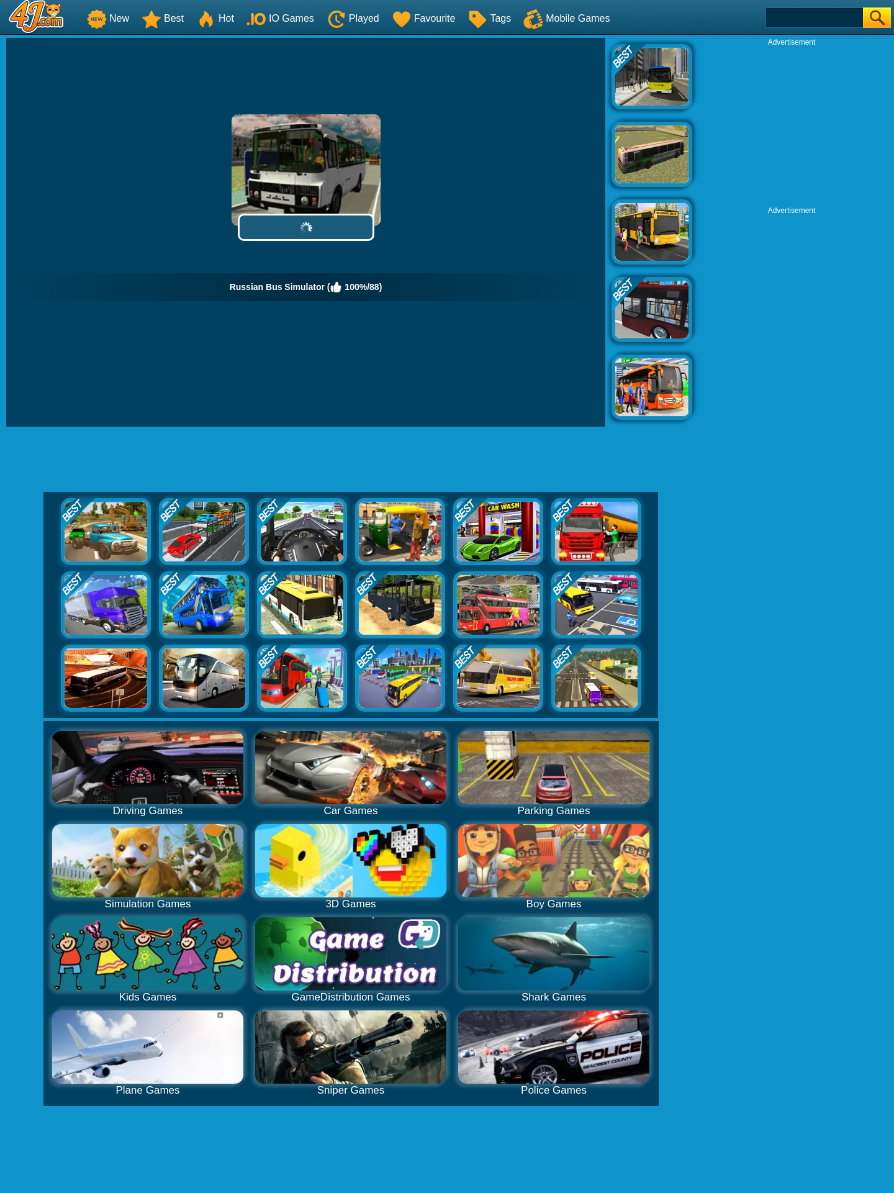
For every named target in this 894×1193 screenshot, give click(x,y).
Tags (489, 18)
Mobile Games (566, 18)
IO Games (280, 18)
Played (353, 18)
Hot (215, 18)
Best (163, 18)
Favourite (424, 18)
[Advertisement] (791, 124)
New (108, 18)
